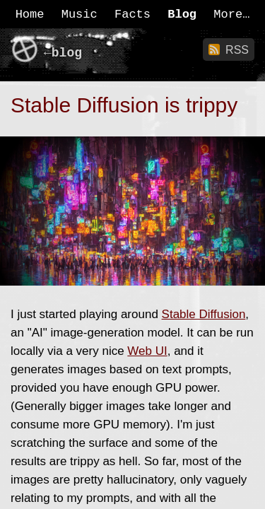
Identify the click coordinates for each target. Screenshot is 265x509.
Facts (132, 14)
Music (79, 14)
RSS (237, 50)
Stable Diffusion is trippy (124, 105)
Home (30, 14)
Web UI (147, 351)
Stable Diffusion (204, 314)
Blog (181, 14)
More (227, 14)
